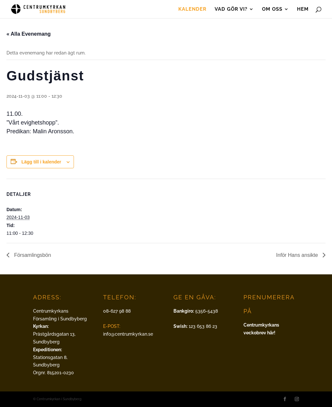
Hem (303, 9)
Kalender (192, 9)
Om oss (272, 9)
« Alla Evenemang (28, 34)
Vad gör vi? (231, 9)
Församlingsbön (32, 255)
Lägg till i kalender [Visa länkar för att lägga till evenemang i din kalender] (41, 161)
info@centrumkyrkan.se (128, 334)
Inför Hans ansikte (297, 255)
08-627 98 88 (117, 311)
